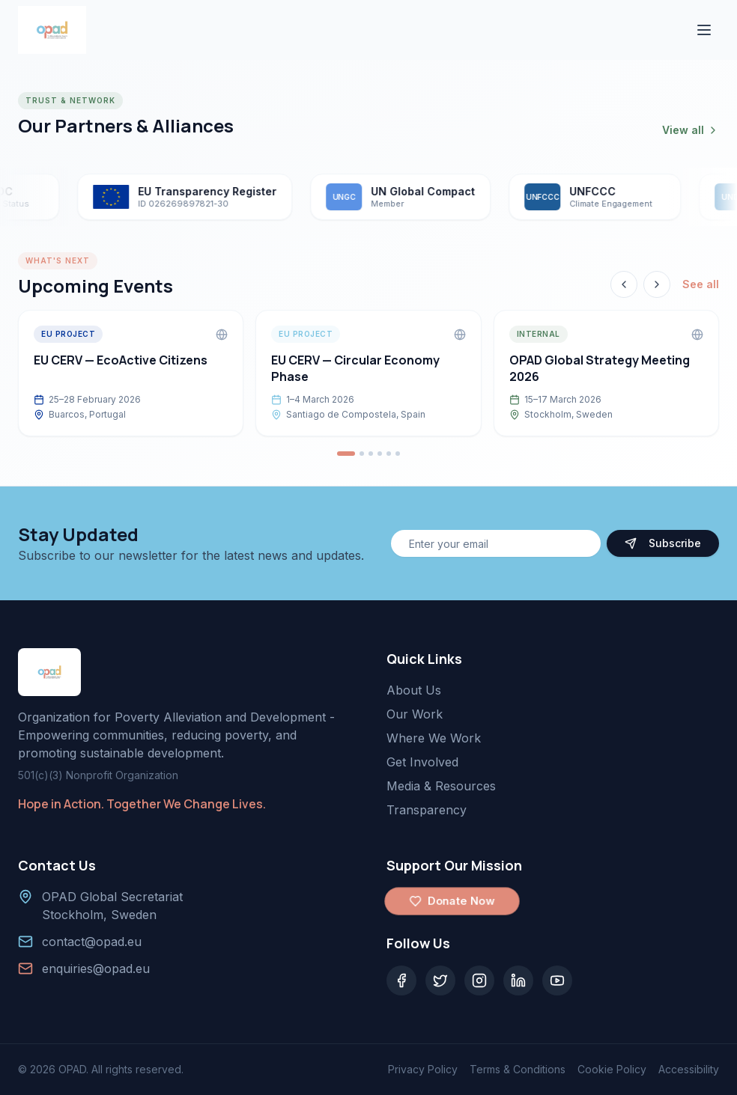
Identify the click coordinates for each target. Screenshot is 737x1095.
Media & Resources (441, 785)
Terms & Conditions (517, 1069)
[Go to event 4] (379, 453)
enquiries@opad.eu (96, 968)
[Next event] (656, 284)
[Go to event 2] (362, 453)
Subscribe (663, 543)
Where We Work (433, 737)
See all (700, 284)
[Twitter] (440, 980)
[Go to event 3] (370, 453)
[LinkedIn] (518, 980)
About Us (413, 690)
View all (690, 129)
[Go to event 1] (346, 453)
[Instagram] (479, 980)
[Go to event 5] (388, 453)
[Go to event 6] (397, 453)
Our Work (414, 714)
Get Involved (422, 761)
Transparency (426, 809)
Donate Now (452, 901)
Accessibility (688, 1069)
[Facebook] (401, 980)
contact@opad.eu (92, 941)
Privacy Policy (423, 1069)
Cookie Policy (611, 1069)
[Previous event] (623, 284)
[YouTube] (557, 980)
